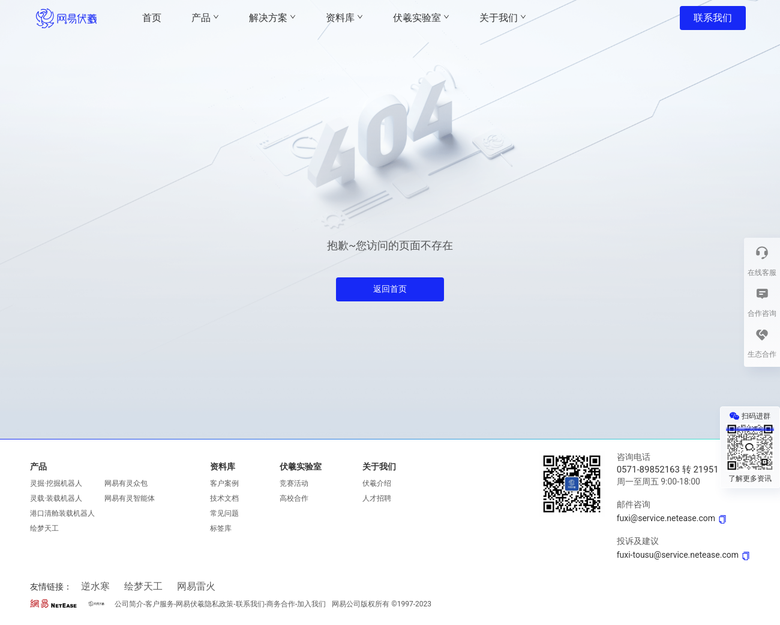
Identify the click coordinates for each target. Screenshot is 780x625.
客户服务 (159, 604)
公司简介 (129, 604)
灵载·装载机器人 (56, 498)
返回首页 (390, 289)
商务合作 (280, 604)
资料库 (222, 466)
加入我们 (311, 604)
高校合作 (294, 498)
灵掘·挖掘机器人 (56, 483)
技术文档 (224, 498)
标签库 (221, 528)
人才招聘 (376, 498)
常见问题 (224, 513)
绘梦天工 (44, 528)
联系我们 (713, 17)
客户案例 (224, 483)
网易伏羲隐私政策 (204, 604)
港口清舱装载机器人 (62, 513)
